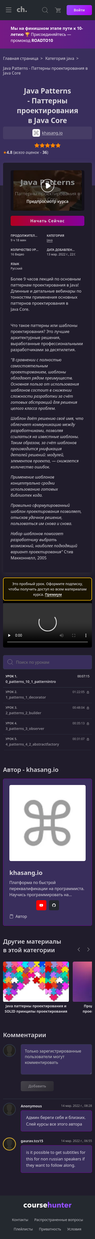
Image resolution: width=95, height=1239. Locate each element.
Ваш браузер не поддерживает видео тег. (47, 625)
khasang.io (26, 872)
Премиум (53, 594)
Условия (74, 1229)
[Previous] (78, 949)
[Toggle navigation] (8, 10)
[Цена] (58, 10)
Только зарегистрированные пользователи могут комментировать (56, 1059)
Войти (79, 10)
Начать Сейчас (47, 221)
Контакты (20, 1219)
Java (50, 240)
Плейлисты (23, 1229)
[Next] (88, 949)
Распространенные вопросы (58, 1219)
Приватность (50, 1229)
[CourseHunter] (22, 10)
